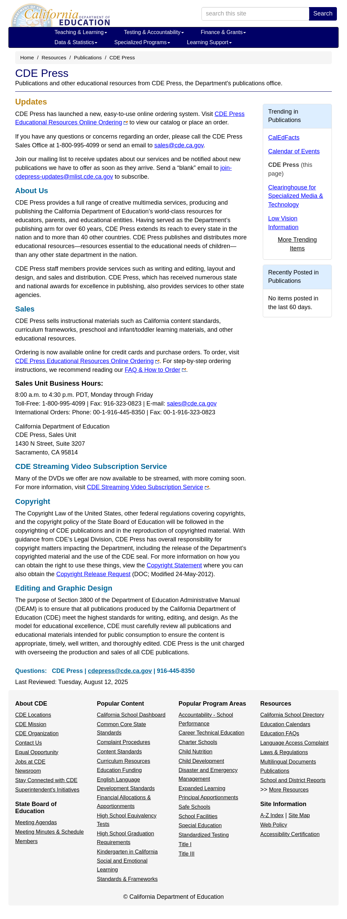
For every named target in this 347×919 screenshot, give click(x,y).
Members (26, 841)
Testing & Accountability (154, 32)
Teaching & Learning (81, 32)
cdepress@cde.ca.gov (120, 671)
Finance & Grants (223, 32)
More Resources (289, 790)
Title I (185, 844)
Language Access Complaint (294, 743)
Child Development (201, 761)
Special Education (200, 825)
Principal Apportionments (208, 797)
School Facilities (198, 816)
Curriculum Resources (123, 761)
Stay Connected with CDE (46, 780)
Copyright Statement (174, 565)
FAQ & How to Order (155, 369)
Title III (186, 854)
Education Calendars (285, 724)
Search (323, 13)
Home (27, 57)
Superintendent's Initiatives (47, 790)
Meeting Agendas (36, 822)
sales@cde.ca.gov (178, 145)
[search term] (255, 14)
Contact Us (28, 743)
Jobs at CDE (30, 762)
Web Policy (273, 825)
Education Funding (119, 770)
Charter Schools (198, 742)
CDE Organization (37, 733)
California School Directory (292, 715)
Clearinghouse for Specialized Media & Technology (295, 196)
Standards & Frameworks (127, 879)
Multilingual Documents (288, 762)
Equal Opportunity (36, 752)
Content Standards (119, 751)
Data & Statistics (76, 42)
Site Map (299, 815)
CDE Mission (30, 724)
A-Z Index (272, 815)
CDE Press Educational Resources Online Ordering (87, 361)
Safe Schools (194, 807)
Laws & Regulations (284, 752)
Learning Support (209, 42)
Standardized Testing (204, 835)
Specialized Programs (142, 42)
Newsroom (28, 771)
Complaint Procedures (123, 742)
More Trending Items (297, 244)
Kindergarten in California (127, 852)
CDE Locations (33, 715)
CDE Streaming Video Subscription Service (148, 487)
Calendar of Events (294, 151)
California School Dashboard (131, 715)
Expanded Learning (202, 788)
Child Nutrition (195, 751)
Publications (87, 57)
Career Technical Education (211, 733)
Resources (54, 57)
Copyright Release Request (134, 574)
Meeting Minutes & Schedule (49, 832)
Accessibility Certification (290, 834)
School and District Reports (293, 780)
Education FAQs (279, 733)
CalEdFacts (283, 137)
